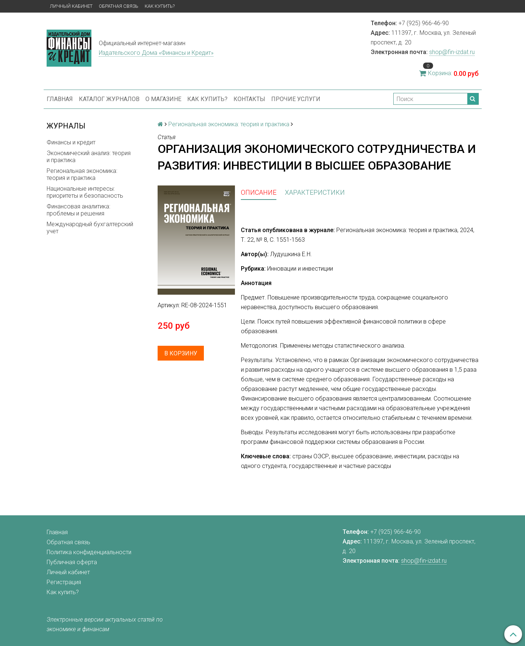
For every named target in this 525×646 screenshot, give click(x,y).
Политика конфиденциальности (89, 552)
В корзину (180, 353)
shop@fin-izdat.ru (452, 52)
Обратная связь (118, 6)
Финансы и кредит (71, 142)
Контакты (249, 99)
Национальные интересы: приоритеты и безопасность (85, 192)
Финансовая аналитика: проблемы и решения (78, 210)
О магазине (163, 99)
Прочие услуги (295, 99)
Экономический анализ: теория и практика (89, 157)
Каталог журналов (109, 99)
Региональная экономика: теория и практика (82, 174)
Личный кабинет (71, 6)
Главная (60, 99)
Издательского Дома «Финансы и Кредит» (156, 52)
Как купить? (160, 6)
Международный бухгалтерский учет (90, 228)
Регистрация (64, 582)
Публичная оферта (72, 562)
